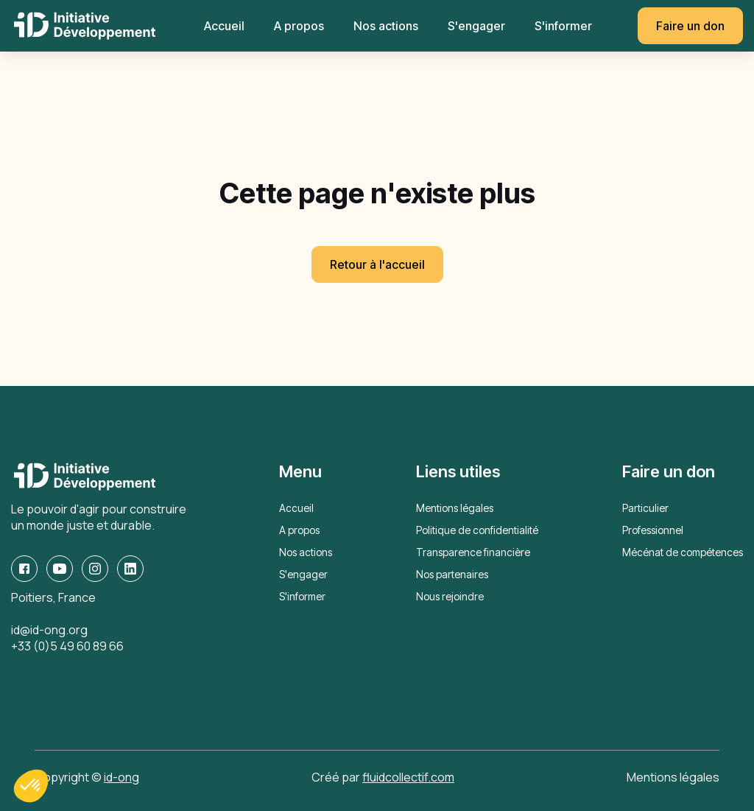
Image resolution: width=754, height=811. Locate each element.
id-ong (121, 777)
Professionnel (652, 530)
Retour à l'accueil (377, 264)
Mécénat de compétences (682, 552)
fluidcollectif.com (408, 777)
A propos (299, 25)
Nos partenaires (452, 574)
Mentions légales (454, 508)
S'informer (563, 25)
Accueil (224, 25)
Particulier (645, 508)
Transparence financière (473, 552)
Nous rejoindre (450, 596)
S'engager (476, 25)
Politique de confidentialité (477, 530)
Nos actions (385, 25)
